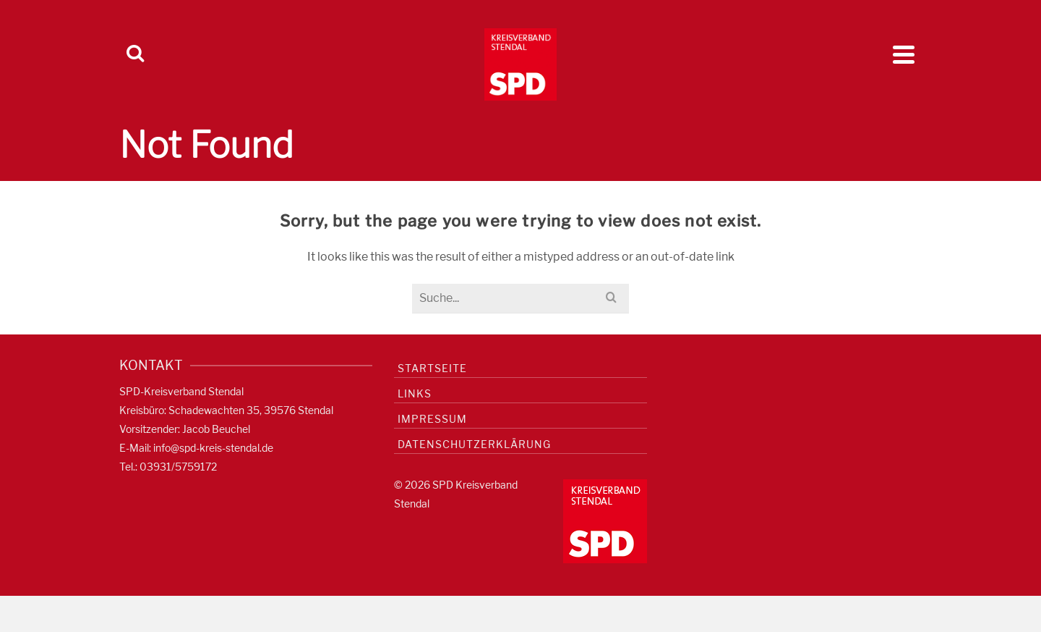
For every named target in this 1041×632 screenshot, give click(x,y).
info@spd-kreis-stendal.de (213, 448)
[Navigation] (904, 54)
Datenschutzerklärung (474, 444)
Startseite (432, 368)
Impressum (432, 419)
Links (415, 393)
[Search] (135, 54)
